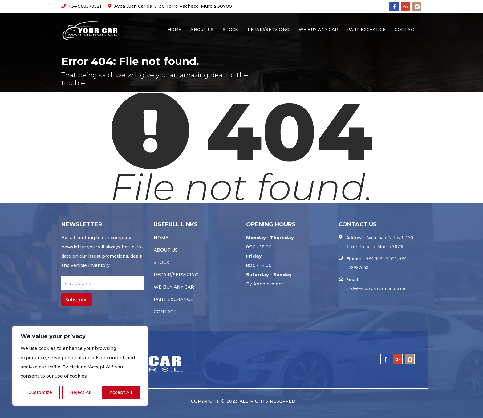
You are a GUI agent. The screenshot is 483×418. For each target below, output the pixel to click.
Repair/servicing (269, 29)
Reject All (80, 392)
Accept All (120, 392)
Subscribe (76, 299)
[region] (80, 366)
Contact (406, 29)
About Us (201, 29)
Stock (230, 29)
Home (174, 29)
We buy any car (318, 29)
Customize (40, 392)
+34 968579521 (81, 6)
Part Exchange (366, 29)
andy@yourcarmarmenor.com (376, 288)
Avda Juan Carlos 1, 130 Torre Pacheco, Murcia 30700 (170, 6)
